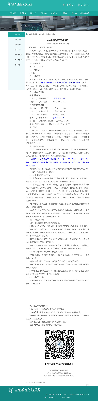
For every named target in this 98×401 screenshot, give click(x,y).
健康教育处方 (19, 60)
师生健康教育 (84, 13)
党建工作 (54, 13)
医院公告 (33, 13)
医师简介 (18, 45)
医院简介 (18, 39)
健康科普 (18, 65)
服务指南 (75, 13)
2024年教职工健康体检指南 (38, 382)
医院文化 (44, 13)
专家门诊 (64, 13)
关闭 (87, 385)
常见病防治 (18, 55)
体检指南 (48, 34)
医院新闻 (23, 13)
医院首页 (13, 13)
